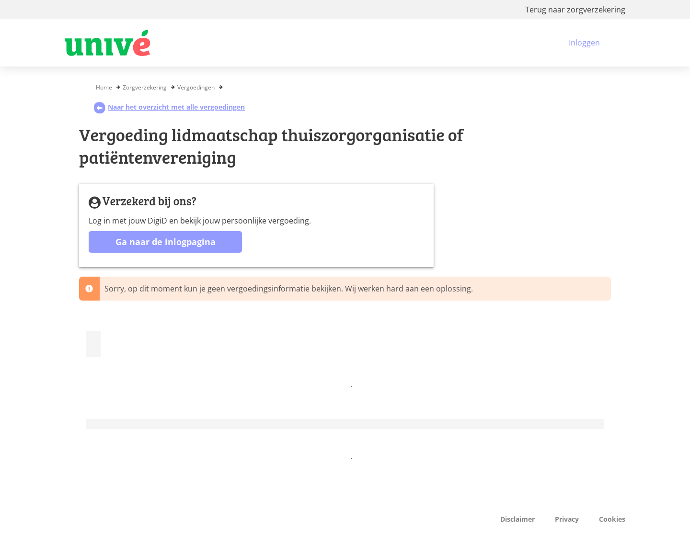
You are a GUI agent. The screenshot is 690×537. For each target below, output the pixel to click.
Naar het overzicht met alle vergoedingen (169, 107)
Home (104, 87)
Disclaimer (517, 519)
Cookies (612, 519)
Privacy (567, 519)
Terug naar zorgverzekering (575, 9)
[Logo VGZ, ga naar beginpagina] (107, 43)
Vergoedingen (196, 87)
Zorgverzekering (145, 87)
